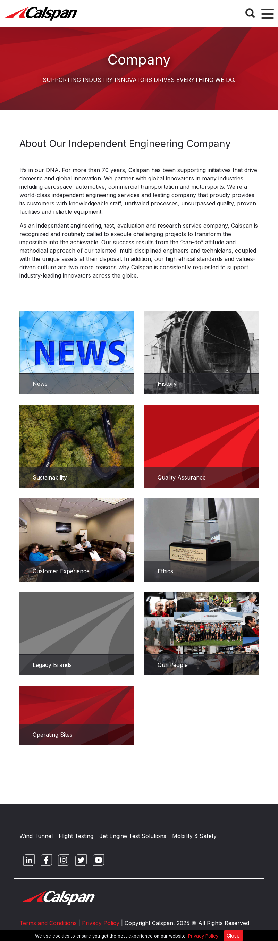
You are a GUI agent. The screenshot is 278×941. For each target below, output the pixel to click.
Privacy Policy (203, 936)
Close (233, 936)
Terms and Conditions (48, 922)
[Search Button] (250, 13)
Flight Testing (76, 835)
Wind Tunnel (36, 835)
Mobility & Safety (194, 835)
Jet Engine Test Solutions (132, 835)
